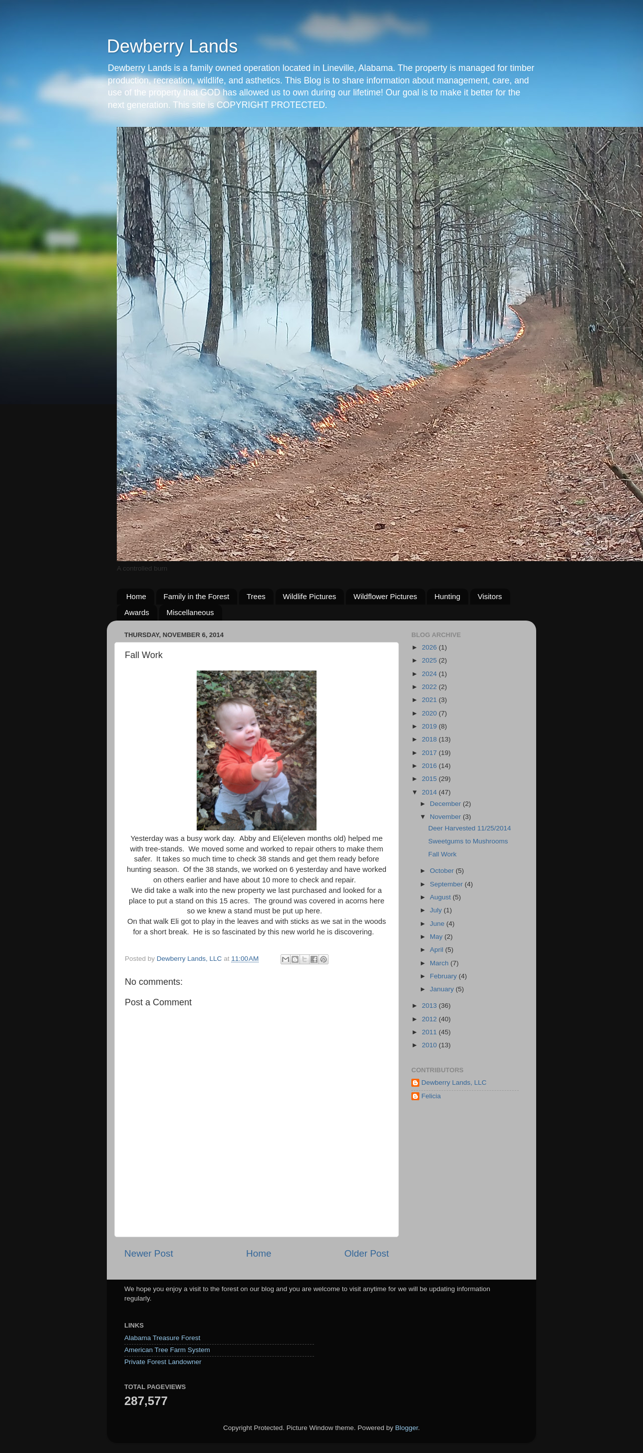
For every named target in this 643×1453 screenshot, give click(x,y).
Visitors (490, 596)
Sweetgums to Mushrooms (468, 841)
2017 (430, 752)
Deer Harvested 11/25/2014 (469, 828)
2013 (430, 1005)
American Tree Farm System (167, 1350)
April (437, 949)
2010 (430, 1045)
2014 (430, 792)
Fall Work (442, 854)
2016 (430, 765)
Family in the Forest (197, 596)
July (437, 910)
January (443, 989)
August (441, 897)
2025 (430, 660)
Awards (136, 612)
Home (136, 596)
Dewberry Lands (172, 46)
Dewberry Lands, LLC (454, 1082)
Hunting (447, 596)
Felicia (431, 1096)
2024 (430, 674)
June (438, 923)
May (437, 936)
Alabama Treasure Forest (162, 1338)
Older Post (366, 1253)
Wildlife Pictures (309, 596)
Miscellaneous (190, 612)
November (446, 816)
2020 (430, 713)
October (443, 870)
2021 (430, 700)
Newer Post (148, 1253)
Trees (256, 596)
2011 (430, 1032)
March (440, 963)
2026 (430, 647)
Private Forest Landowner (163, 1362)
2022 (430, 687)
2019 (430, 726)
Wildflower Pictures (385, 596)
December (446, 803)
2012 (430, 1019)
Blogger (406, 1428)
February (444, 976)
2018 (430, 739)
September (447, 884)
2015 (430, 778)
